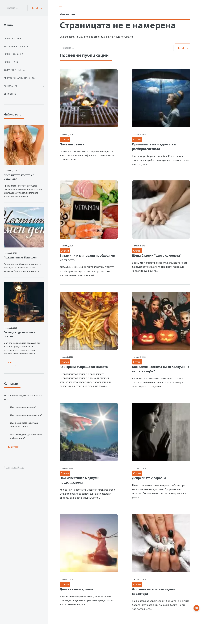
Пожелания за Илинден (20, 257)
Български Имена (14, 70)
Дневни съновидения (76, 589)
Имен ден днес (13, 38)
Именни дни (11, 62)
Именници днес (13, 54)
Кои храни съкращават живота (84, 367)
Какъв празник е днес (17, 46)
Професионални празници (20, 78)
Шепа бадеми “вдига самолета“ (156, 255)
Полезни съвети (72, 144)
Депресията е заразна (149, 478)
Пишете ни (13, 447)
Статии (65, 139)
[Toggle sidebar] (60, 5)
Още (9, 363)
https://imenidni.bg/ (15, 467)
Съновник (10, 93)
